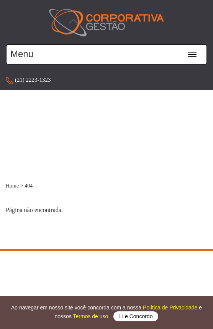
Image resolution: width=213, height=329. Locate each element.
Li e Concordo (135, 316)
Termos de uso (91, 316)
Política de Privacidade (171, 307)
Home (12, 186)
